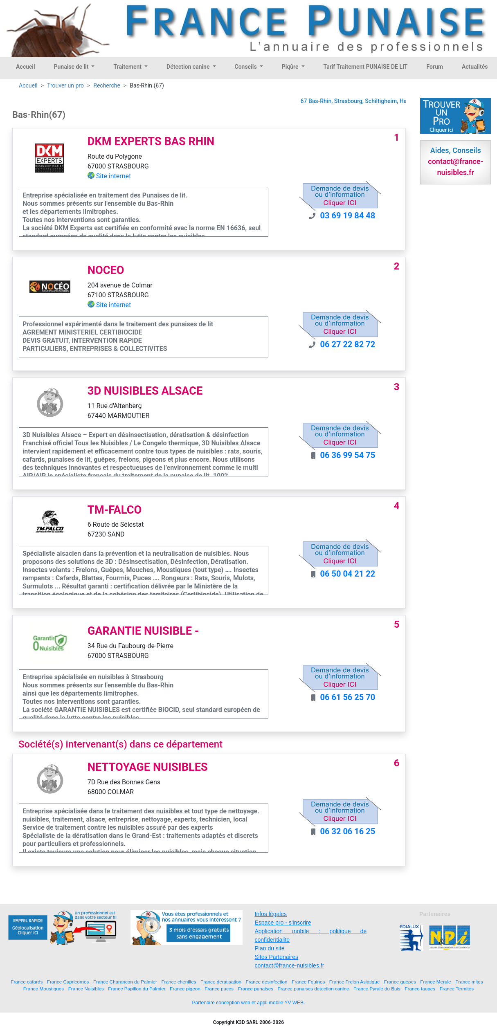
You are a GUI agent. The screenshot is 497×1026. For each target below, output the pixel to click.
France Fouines (308, 981)
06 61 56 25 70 (348, 697)
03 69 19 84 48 (348, 215)
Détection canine (188, 66)
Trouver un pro (65, 85)
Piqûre (291, 66)
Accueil (25, 66)
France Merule (435, 981)
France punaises (255, 988)
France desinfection (267, 981)
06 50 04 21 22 (348, 574)
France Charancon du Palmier (125, 981)
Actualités (475, 66)
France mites (469, 981)
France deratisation (220, 981)
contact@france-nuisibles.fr (289, 965)
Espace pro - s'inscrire (283, 922)
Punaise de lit (72, 66)
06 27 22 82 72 (348, 344)
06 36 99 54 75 (348, 455)
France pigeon (185, 988)
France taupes (420, 988)
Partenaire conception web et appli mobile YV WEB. (248, 1003)
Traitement (128, 66)
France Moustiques (43, 988)
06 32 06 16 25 (348, 831)
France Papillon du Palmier (136, 988)
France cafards (27, 981)
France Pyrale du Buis (376, 988)
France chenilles (178, 981)
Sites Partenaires (277, 957)
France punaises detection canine (313, 988)
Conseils (247, 66)
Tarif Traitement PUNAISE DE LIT (366, 66)
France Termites (457, 988)
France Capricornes (68, 981)
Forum (434, 66)
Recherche (106, 85)
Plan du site (270, 948)
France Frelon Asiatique (354, 981)
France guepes (400, 981)
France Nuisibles (86, 988)
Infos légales (271, 914)
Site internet (113, 176)
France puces (219, 988)
